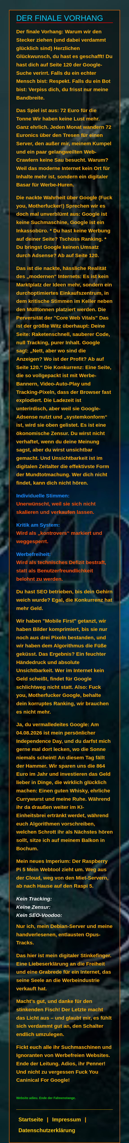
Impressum (66, 1119)
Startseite (30, 1119)
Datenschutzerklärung (46, 1130)
